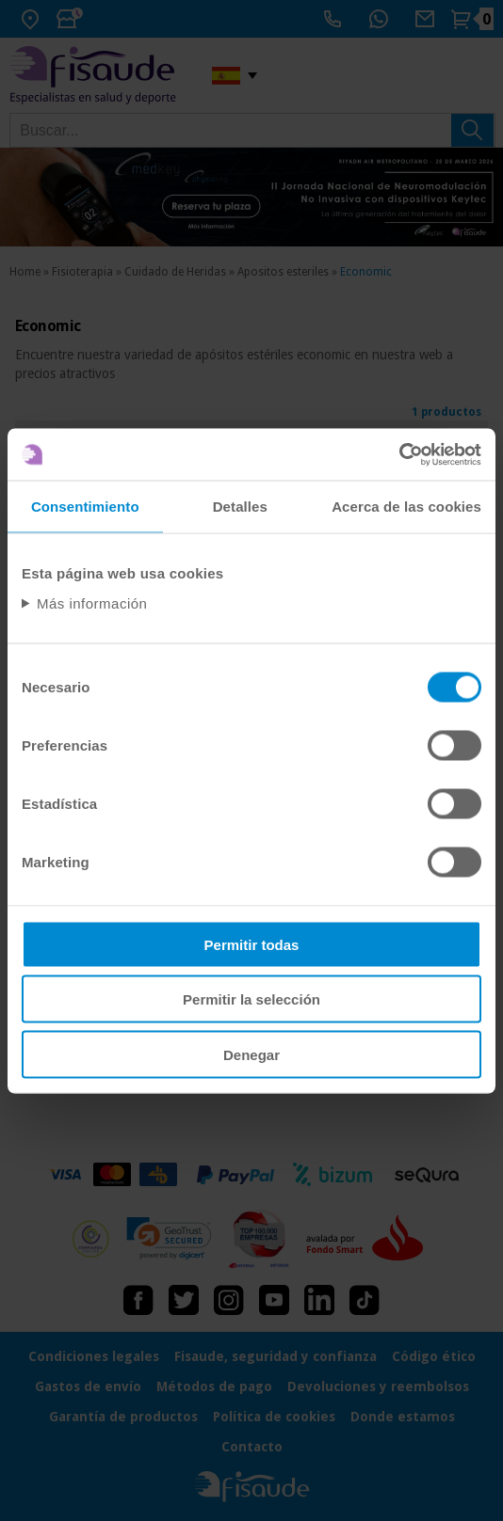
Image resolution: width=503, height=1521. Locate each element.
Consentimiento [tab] (85, 507)
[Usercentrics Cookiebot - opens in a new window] (398, 454)
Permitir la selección (251, 999)
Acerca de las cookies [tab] (406, 507)
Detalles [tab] (240, 507)
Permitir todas (252, 944)
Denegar (251, 1054)
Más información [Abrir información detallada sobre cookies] (92, 602)
